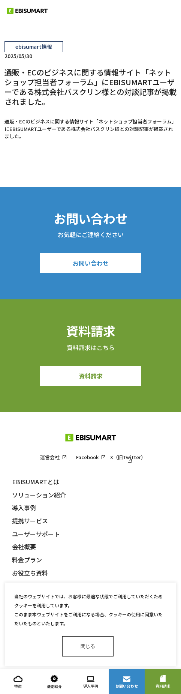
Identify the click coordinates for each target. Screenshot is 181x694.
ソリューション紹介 (39, 494)
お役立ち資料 (30, 572)
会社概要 (24, 546)
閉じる (88, 646)
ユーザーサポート (36, 533)
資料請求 (91, 375)
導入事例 (24, 507)
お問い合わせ (91, 262)
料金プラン (27, 559)
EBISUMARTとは (35, 481)
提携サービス (30, 520)
